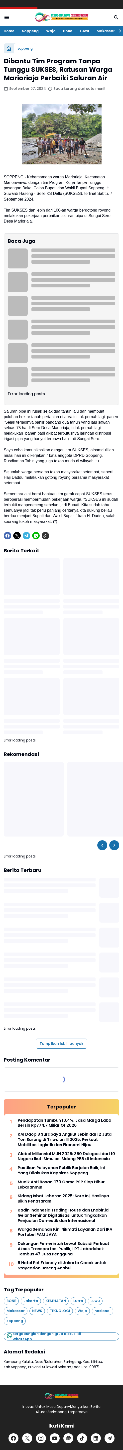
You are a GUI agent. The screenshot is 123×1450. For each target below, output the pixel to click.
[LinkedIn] (96, 1438)
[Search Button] (116, 17)
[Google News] (68, 1438)
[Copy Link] (45, 535)
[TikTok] (82, 1438)
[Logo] (61, 1396)
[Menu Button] (7, 17)
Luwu (84, 30)
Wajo (51, 30)
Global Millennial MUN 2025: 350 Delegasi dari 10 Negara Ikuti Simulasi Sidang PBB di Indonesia (66, 1156)
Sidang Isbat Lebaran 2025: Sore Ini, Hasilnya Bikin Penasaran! (63, 1199)
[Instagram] (41, 1438)
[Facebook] (7, 535)
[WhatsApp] (36, 535)
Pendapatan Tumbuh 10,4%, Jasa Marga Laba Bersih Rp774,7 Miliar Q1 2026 (64, 1123)
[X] (17, 535)
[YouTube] (55, 1438)
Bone (67, 30)
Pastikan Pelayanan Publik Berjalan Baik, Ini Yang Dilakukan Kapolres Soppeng (61, 1170)
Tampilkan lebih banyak (61, 1043)
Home (9, 30)
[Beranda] (9, 48)
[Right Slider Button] (118, 31)
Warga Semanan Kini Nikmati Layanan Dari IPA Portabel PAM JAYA (65, 1232)
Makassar (106, 30)
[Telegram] (26, 535)
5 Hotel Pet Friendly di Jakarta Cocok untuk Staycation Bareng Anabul (62, 1265)
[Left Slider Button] (102, 845)
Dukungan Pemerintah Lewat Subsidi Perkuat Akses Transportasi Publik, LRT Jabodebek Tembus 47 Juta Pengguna (63, 1249)
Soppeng (30, 30)
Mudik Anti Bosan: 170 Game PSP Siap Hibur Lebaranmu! (61, 1185)
